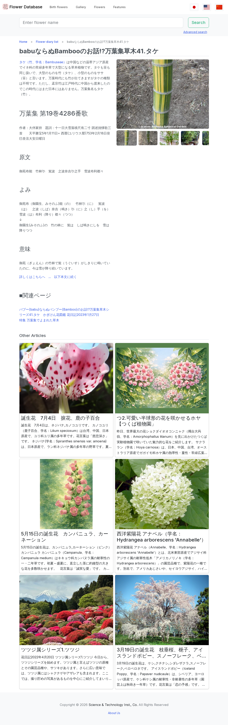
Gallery (81, 7)
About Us (114, 713)
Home (23, 41)
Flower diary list (47, 41)
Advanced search (195, 32)
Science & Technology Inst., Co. (113, 705)
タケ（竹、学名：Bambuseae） (42, 62)
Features (119, 7)
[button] (127, 138)
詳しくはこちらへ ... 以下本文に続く (48, 277)
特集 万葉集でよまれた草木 (39, 320)
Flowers (99, 7)
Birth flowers (59, 7)
